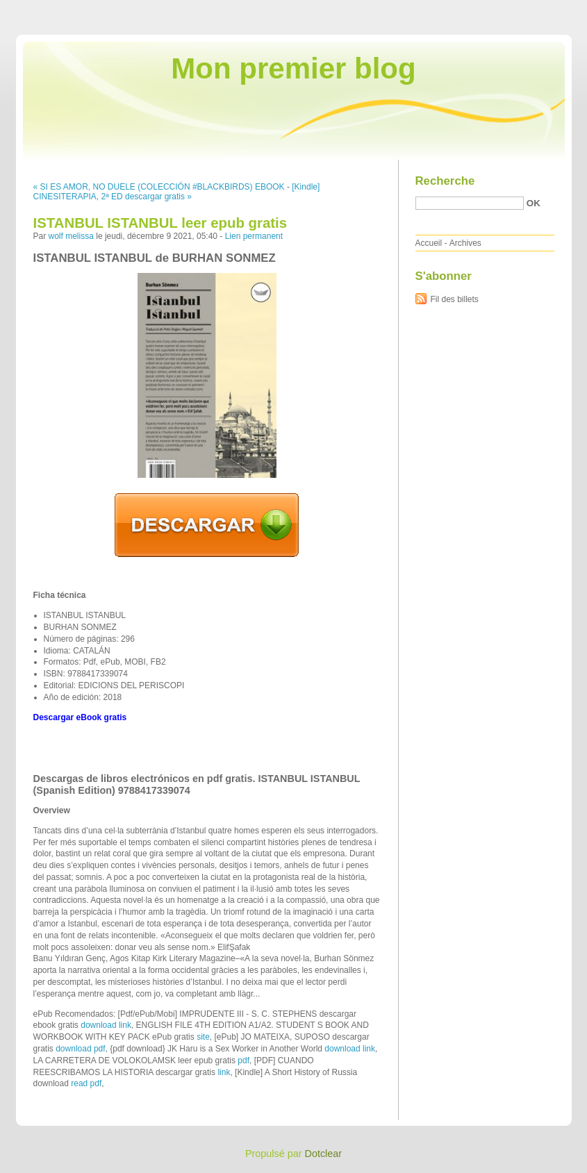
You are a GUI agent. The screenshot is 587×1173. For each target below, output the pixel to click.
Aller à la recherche (546, 10)
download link (106, 1025)
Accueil (429, 243)
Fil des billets (455, 299)
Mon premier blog (293, 68)
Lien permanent (254, 236)
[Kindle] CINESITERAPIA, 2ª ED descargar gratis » (176, 191)
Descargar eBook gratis (80, 717)
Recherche (445, 181)
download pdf (80, 1049)
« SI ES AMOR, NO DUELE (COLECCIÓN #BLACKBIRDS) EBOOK (159, 187)
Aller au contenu (416, 10)
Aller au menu (478, 10)
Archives (465, 243)
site (203, 1037)
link (223, 1072)
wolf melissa (71, 236)
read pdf (86, 1083)
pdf (243, 1060)
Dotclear (323, 1153)
